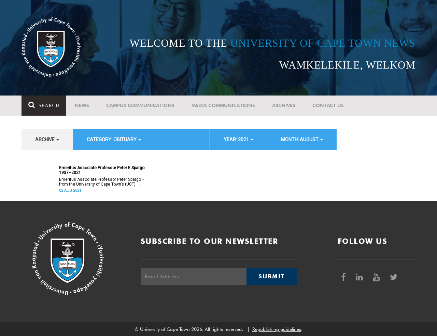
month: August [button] (302, 139)
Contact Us (328, 105)
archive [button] (47, 139)
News (82, 105)
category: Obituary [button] (114, 139)
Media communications (223, 105)
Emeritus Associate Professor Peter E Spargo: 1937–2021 (102, 170)
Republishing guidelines (276, 329)
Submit (271, 276)
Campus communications (140, 105)
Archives (283, 105)
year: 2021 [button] (238, 139)
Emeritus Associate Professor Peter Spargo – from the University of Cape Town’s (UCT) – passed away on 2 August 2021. (102, 182)
